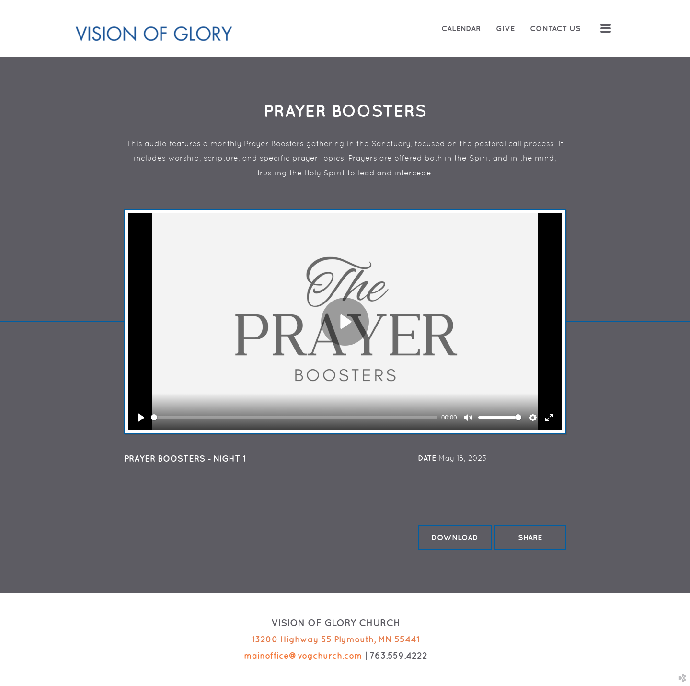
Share (530, 537)
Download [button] (454, 537)
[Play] (141, 417)
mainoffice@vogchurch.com (303, 656)
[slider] (294, 417)
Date (427, 457)
